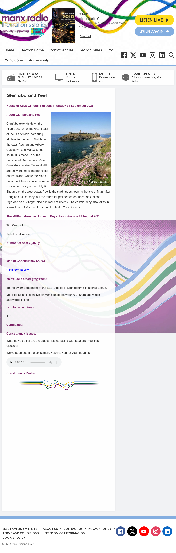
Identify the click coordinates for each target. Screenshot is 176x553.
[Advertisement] (75, 448)
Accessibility (39, 60)
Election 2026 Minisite (19, 528)
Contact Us (73, 528)
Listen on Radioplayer (72, 79)
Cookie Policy (13, 537)
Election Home (32, 50)
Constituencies (61, 50)
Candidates (14, 60)
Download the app (107, 79)
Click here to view (17, 270)
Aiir (32, 543)
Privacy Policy (99, 528)
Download (85, 36)
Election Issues (90, 50)
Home (9, 50)
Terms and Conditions (20, 533)
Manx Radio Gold (91, 19)
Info (110, 50)
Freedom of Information (64, 533)
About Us (50, 528)
